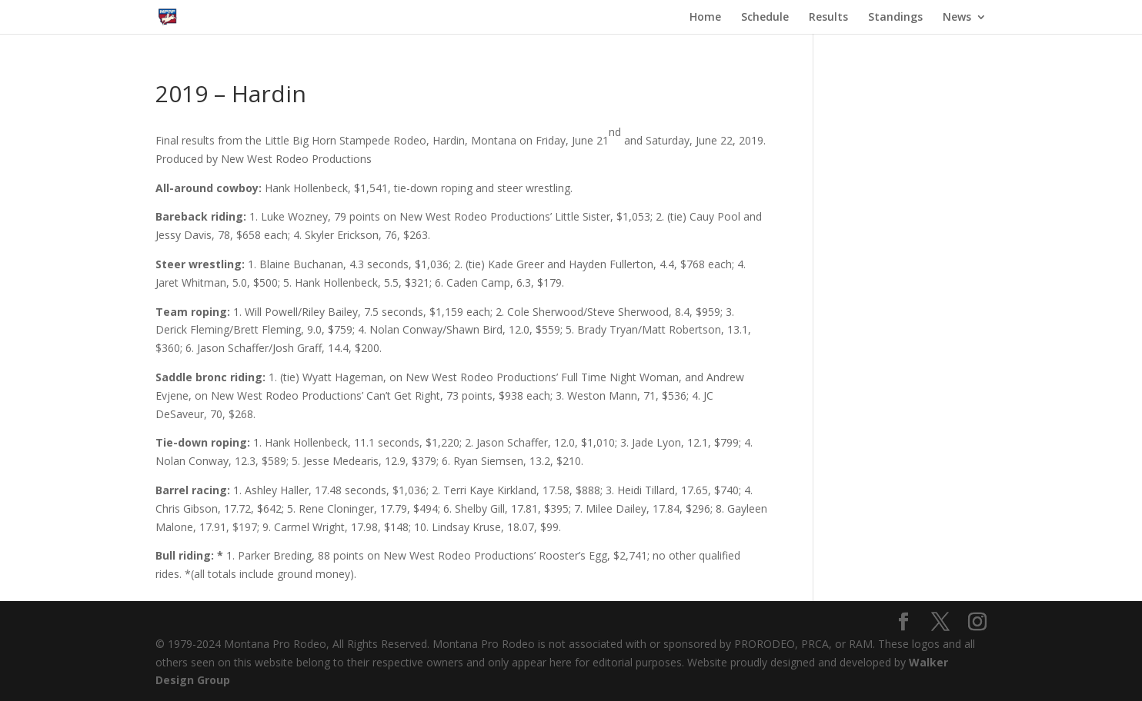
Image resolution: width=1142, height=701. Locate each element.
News (957, 18)
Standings (895, 18)
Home (705, 18)
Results (828, 18)
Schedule (765, 18)
